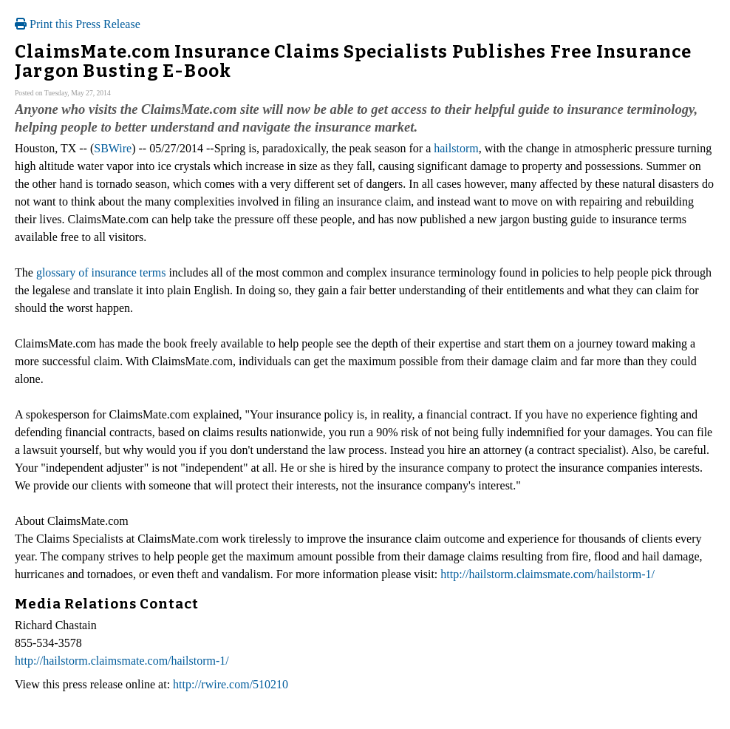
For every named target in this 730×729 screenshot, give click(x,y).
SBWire (113, 148)
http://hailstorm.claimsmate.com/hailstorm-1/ (547, 574)
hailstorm (456, 148)
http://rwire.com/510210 (230, 684)
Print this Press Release (77, 24)
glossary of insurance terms (101, 272)
